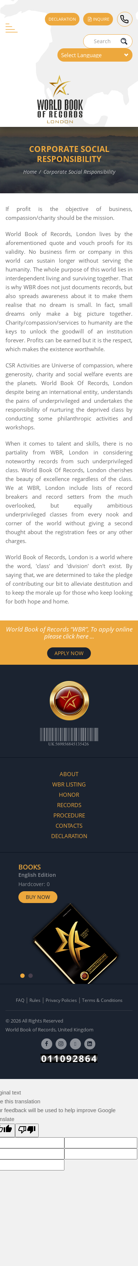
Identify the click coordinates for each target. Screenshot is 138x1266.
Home (30, 171)
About (69, 774)
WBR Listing (69, 784)
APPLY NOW (69, 653)
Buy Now (38, 896)
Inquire (98, 19)
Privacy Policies (61, 1000)
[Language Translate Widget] (94, 55)
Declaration (62, 19)
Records (69, 805)
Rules (34, 1000)
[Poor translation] (27, 1130)
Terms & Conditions (102, 1000)
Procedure (69, 815)
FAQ (20, 1000)
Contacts (69, 825)
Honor (69, 794)
